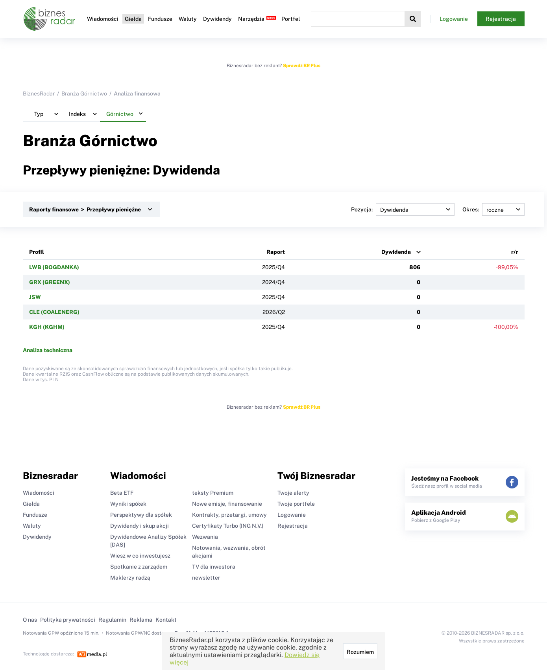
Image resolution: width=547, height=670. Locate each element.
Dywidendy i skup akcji (139, 526)
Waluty (188, 19)
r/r (514, 252)
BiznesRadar (39, 93)
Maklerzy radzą (130, 578)
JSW (35, 297)
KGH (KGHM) (47, 327)
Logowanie (454, 19)
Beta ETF (121, 493)
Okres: (493, 209)
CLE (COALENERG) (54, 312)
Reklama (140, 620)
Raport (275, 252)
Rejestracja (501, 19)
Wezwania (205, 537)
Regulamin (112, 620)
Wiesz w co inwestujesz (140, 556)
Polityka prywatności (67, 620)
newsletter (206, 578)
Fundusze (160, 19)
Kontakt (166, 620)
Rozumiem (360, 652)
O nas (30, 620)
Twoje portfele (296, 504)
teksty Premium (212, 493)
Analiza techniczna (47, 350)
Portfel (290, 19)
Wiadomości (102, 19)
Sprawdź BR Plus (301, 65)
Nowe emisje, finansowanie (227, 504)
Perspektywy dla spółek (141, 515)
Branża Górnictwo (84, 93)
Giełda (133, 19)
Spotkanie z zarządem (138, 567)
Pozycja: (403, 209)
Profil (36, 252)
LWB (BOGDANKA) (54, 267)
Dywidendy (217, 19)
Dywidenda (396, 252)
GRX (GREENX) (49, 282)
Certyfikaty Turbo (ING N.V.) (227, 526)
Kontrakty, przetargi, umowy (229, 515)
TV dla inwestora (213, 567)
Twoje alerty (293, 493)
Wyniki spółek (128, 504)
